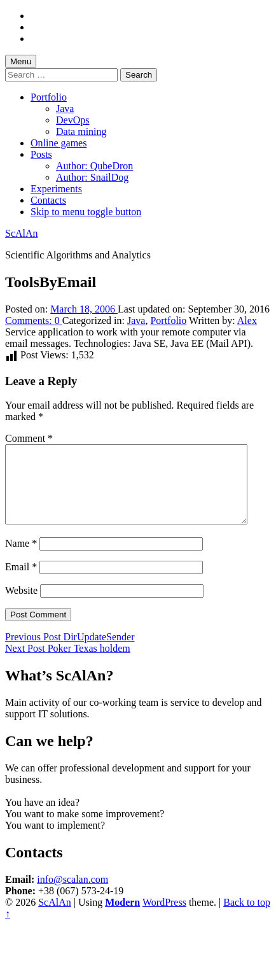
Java (65, 108)
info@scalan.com (72, 894)
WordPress (164, 917)
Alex (247, 320)
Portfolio (49, 97)
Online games (58, 142)
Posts (41, 154)
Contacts (48, 200)
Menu (20, 61)
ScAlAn (21, 233)
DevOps (72, 120)
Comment (29, 438)
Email (21, 582)
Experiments (56, 188)
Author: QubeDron (94, 165)
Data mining (81, 131)
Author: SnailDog (92, 177)
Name (21, 558)
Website (21, 605)
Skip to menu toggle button (86, 211)
